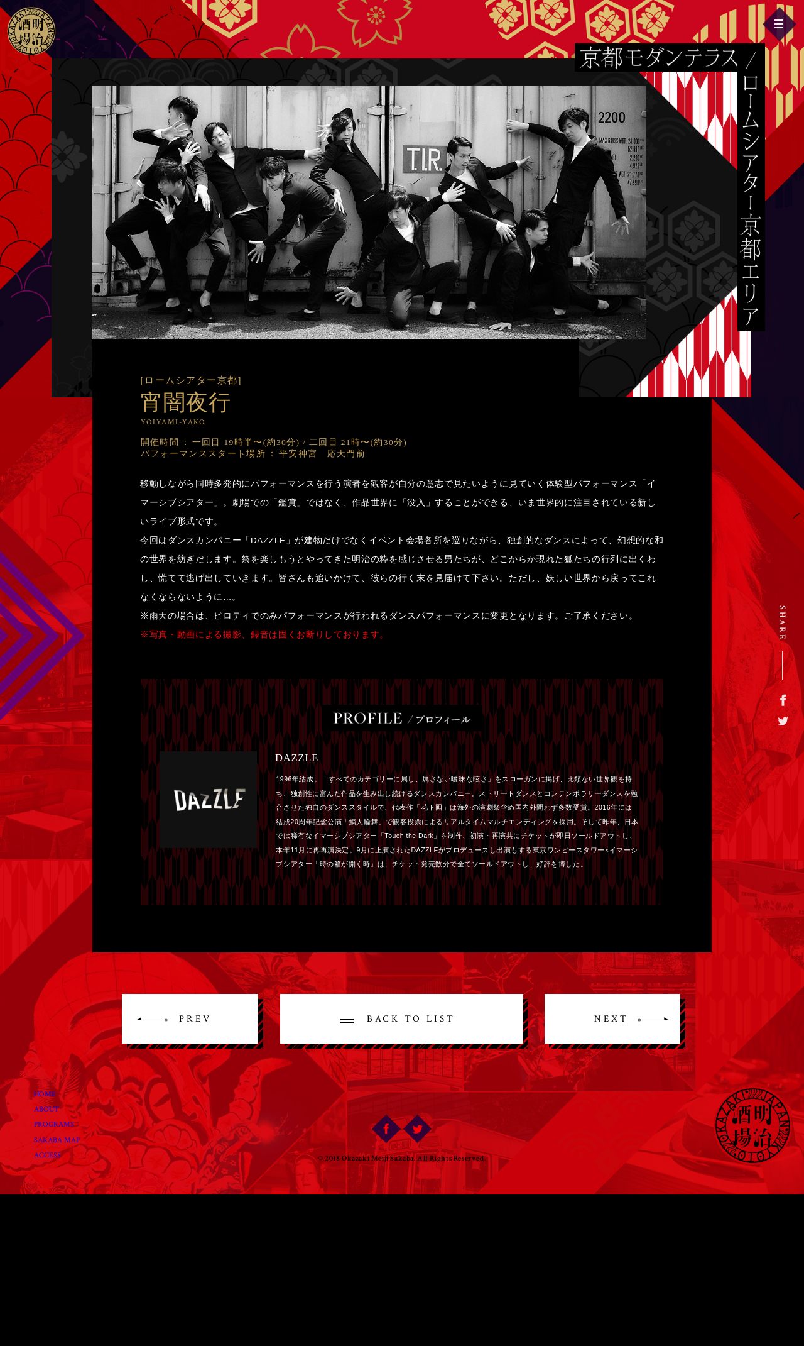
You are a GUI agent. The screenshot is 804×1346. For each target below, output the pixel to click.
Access (55, 1154)
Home (52, 1087)
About (54, 1104)
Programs (64, 1121)
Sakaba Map (68, 1137)
